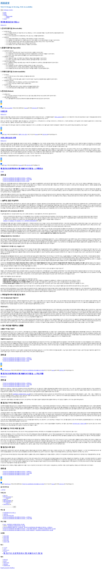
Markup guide (9, 16)
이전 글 (3, 489)
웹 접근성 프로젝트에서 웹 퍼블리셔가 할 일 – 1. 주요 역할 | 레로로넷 (20, 528)
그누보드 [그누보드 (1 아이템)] (4, 548)
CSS (7, 503)
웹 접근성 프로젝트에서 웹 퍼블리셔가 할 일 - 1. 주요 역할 (17, 179)
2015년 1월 (6, 540)
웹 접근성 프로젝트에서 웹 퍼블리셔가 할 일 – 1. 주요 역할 (22, 373)
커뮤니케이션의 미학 (8, 138)
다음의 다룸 (83, 423)
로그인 (5, 561)
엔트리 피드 (6, 562)
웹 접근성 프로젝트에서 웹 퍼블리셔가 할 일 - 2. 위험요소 (17, 178)
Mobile (5, 499)
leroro (25, 108)
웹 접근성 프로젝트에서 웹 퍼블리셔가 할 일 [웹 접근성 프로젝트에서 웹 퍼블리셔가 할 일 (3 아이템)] (23, 553)
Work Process (7, 370)
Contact (5, 18)
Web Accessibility (8, 108)
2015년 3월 (6, 538)
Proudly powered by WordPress (8, 567)
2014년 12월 (6, 541)
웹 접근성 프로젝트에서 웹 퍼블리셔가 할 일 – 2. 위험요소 (22, 168)
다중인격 (4, 111)
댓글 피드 (5, 564)
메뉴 (2, 10)
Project (4, 13)
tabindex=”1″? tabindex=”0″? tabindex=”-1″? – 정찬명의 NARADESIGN (20, 220)
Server (7, 498)
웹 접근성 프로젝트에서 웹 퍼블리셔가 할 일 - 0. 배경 (16, 180)
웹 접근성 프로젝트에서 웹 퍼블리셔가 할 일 (33, 370)
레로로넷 (5, 3)
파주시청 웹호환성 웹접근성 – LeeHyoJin (13, 527)
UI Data (5, 15)
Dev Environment (7, 496)
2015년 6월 (6, 536)
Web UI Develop (7, 501)
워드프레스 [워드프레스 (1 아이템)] (5, 551)
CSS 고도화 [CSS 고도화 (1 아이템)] (5, 547)
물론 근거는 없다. (23, 134)
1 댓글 (2, 171)
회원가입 (5, 559)
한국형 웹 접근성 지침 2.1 (10, 22)
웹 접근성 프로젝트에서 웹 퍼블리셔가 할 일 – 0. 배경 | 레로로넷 (19, 530)
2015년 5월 (6, 537)
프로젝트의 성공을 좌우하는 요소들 (21, 394)
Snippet (7, 17)
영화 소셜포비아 (59, 117)
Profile (4, 12)
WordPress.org (6, 565)
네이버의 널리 (76, 423)
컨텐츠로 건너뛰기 (8, 10)
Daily (5, 134)
